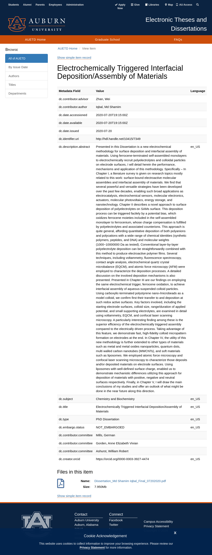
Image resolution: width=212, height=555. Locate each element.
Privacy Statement (92, 547)
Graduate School (107, 39)
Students (13, 4)
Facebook (116, 520)
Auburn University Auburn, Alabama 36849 (87, 524)
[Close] (175, 532)
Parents (40, 4)
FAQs (178, 39)
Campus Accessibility (158, 521)
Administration (75, 4)
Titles (12, 84)
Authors (13, 76)
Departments (17, 93)
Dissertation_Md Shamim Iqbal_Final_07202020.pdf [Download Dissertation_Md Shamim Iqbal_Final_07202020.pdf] (131, 481)
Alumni (27, 4)
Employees (55, 4)
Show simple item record (74, 57)
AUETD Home (35, 39)
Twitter (113, 524)
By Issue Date (18, 67)
